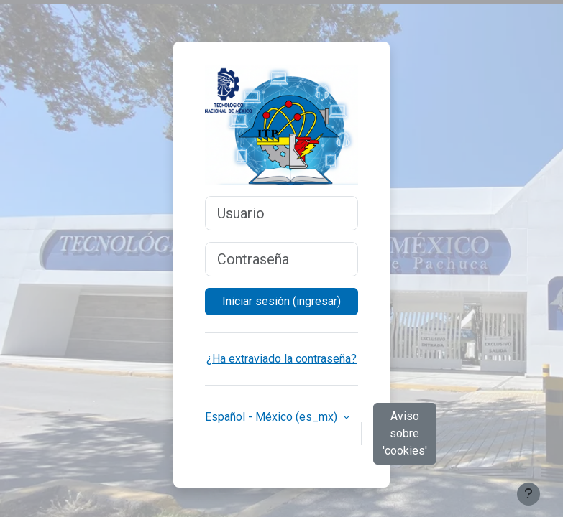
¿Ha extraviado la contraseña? (281, 358)
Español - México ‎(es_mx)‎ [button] (272, 417)
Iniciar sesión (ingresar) (281, 301)
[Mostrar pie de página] (528, 494)
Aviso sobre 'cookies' (405, 433)
